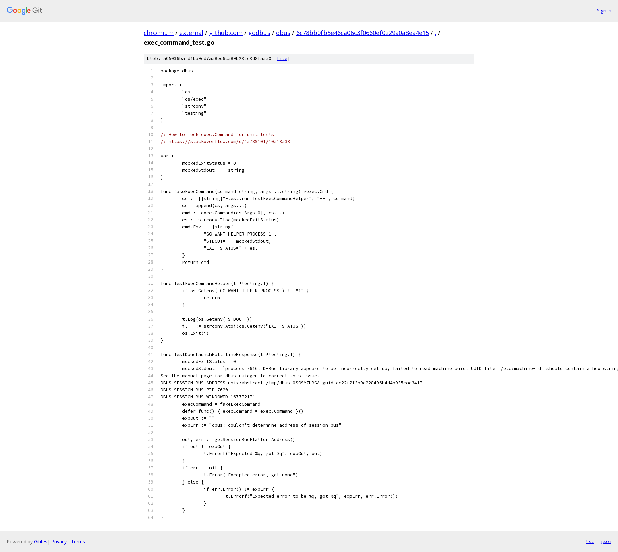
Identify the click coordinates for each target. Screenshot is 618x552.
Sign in (604, 10)
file (282, 58)
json (605, 541)
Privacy (59, 541)
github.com (226, 33)
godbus (259, 33)
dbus (283, 33)
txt (590, 541)
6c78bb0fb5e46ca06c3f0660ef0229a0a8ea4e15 (362, 33)
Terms (78, 541)
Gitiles (40, 541)
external (191, 33)
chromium (159, 33)
